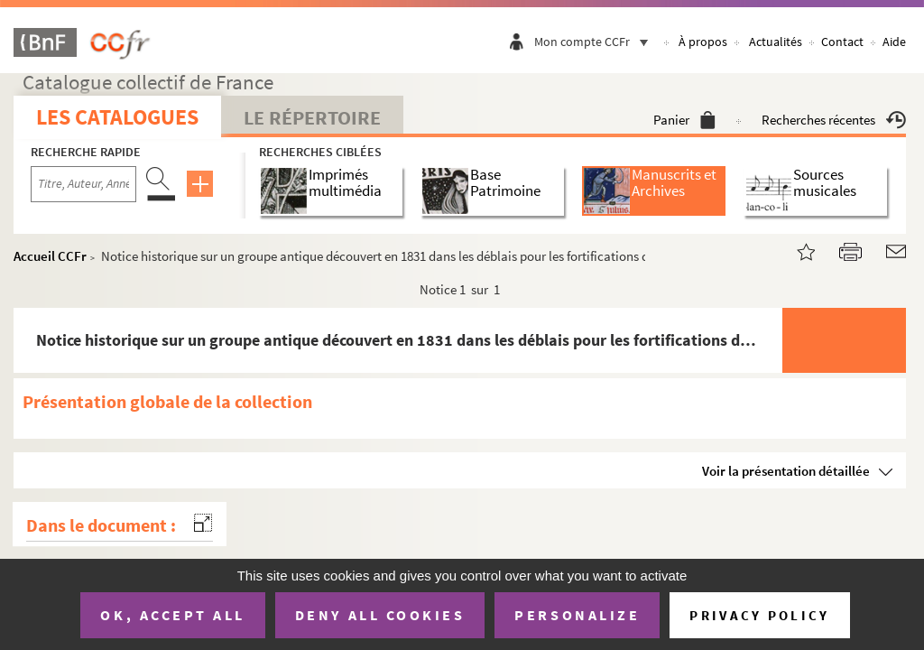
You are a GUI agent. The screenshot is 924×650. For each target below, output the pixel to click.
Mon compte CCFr (595, 41)
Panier (684, 119)
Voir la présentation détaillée (786, 470)
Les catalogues (117, 117)
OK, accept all (172, 615)
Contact (842, 41)
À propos (703, 41)
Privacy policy (759, 615)
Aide (894, 41)
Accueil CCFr (50, 256)
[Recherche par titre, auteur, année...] (83, 184)
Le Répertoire (312, 117)
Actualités (775, 41)
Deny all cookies (380, 615)
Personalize (577, 615)
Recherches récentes (834, 119)
